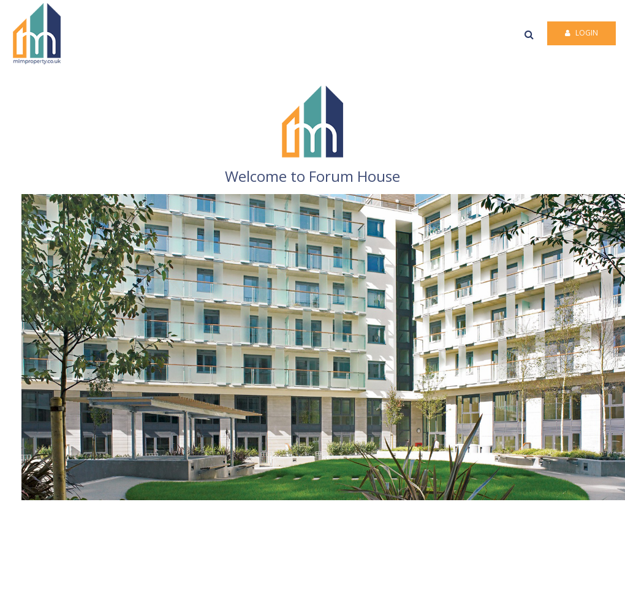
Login (581, 33)
